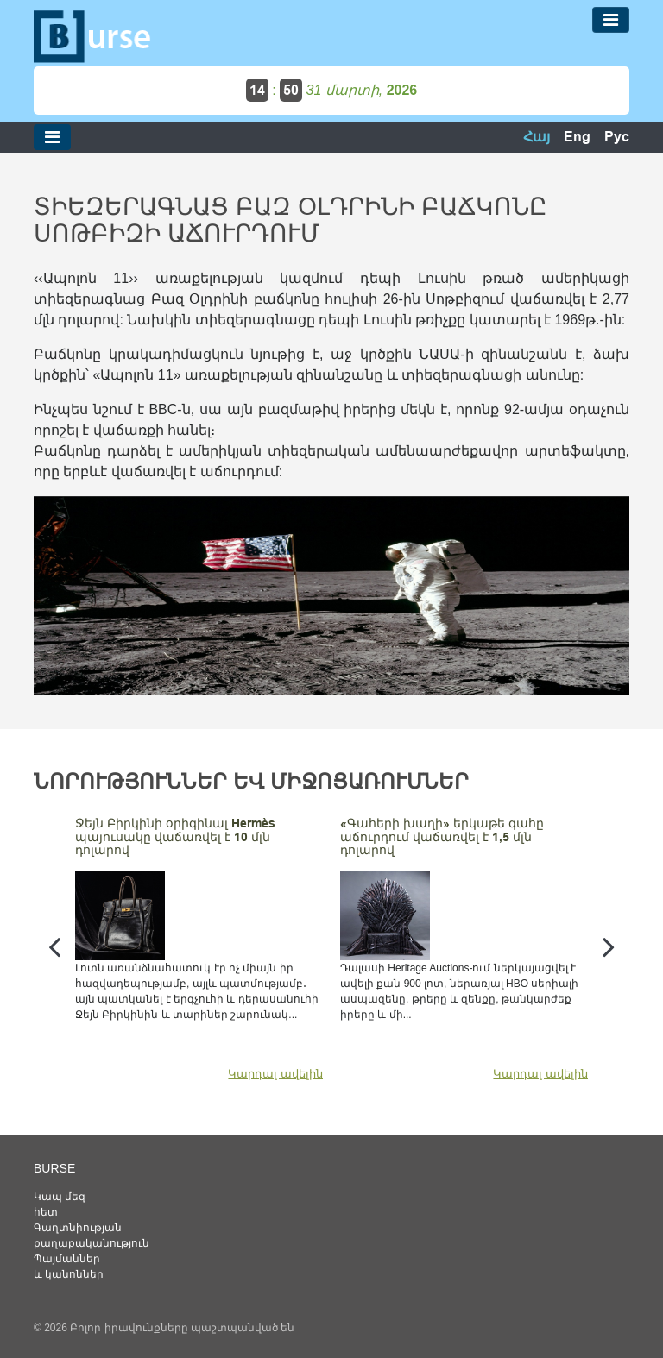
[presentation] (54, 946)
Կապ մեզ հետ (59, 1204)
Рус (616, 137)
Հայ (536, 136)
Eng (577, 137)
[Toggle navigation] (610, 20)
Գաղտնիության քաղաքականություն (72, 1235)
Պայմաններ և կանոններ (69, 1266)
